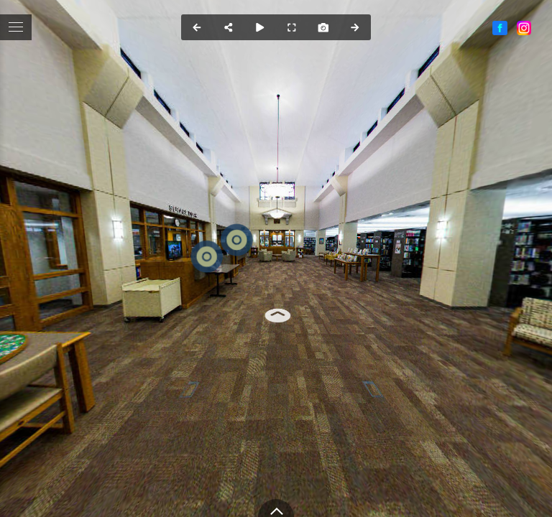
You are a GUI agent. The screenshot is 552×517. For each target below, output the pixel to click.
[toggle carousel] (276, 508)
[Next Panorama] (355, 27)
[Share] (228, 27)
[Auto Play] (260, 27)
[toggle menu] (16, 27)
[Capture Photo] (323, 27)
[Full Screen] (292, 27)
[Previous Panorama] (197, 27)
